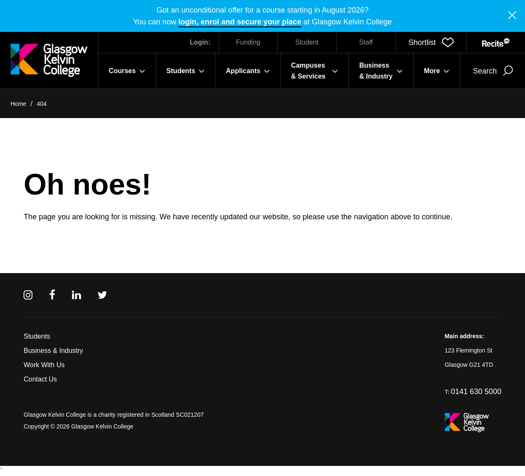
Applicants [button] (248, 71)
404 (41, 103)
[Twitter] (102, 295)
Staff (366, 42)
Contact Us (40, 379)
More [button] (436, 71)
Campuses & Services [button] (314, 71)
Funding (248, 42)
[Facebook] (52, 295)
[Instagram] (28, 295)
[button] (431, 42)
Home (18, 103)
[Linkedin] (76, 295)
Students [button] (185, 71)
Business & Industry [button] (381, 71)
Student (306, 42)
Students (37, 336)
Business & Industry (53, 350)
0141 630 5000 (476, 391)
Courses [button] (127, 71)
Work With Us (44, 364)
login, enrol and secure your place (239, 22)
